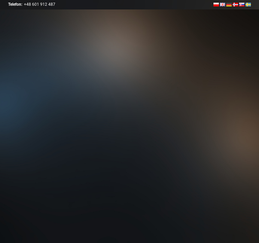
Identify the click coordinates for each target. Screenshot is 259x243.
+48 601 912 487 (39, 4)
